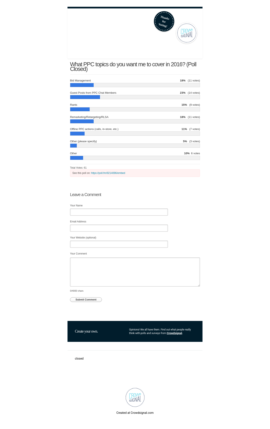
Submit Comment (86, 299)
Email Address (78, 221)
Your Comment (78, 253)
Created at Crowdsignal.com (135, 412)
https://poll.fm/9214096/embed (108, 173)
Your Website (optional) (83, 237)
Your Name (76, 205)
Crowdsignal (174, 333)
